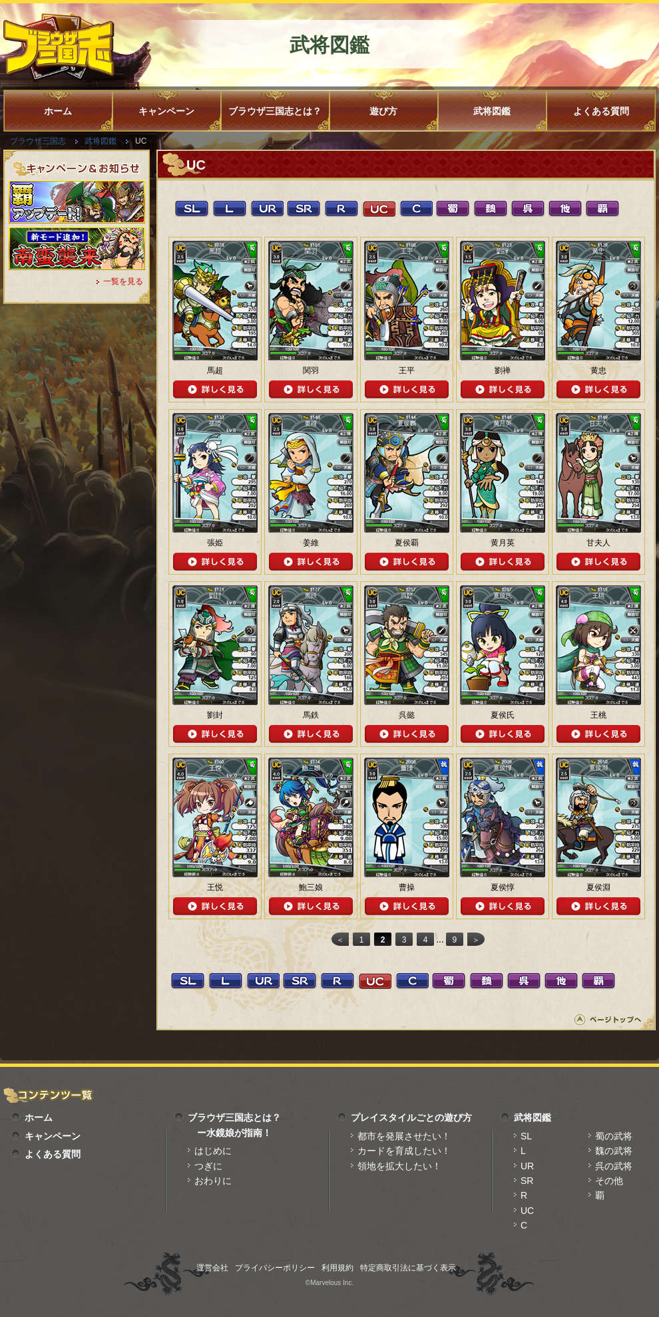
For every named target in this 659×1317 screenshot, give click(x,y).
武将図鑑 (492, 111)
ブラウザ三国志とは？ (275, 111)
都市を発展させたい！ (404, 1136)
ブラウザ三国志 (38, 141)
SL (526, 1136)
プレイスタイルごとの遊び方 (411, 1117)
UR (527, 1166)
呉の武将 (613, 1166)
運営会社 (212, 1267)
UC (527, 1210)
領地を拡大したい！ (399, 1166)
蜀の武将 (613, 1136)
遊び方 (383, 111)
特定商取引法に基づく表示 (408, 1267)
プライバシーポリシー (275, 1267)
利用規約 (337, 1267)
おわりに (213, 1180)
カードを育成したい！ (404, 1150)
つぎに (208, 1166)
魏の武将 (613, 1150)
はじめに (213, 1150)
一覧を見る (123, 281)
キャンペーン (166, 111)
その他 (609, 1180)
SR (527, 1180)
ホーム (58, 111)
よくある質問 (601, 111)
